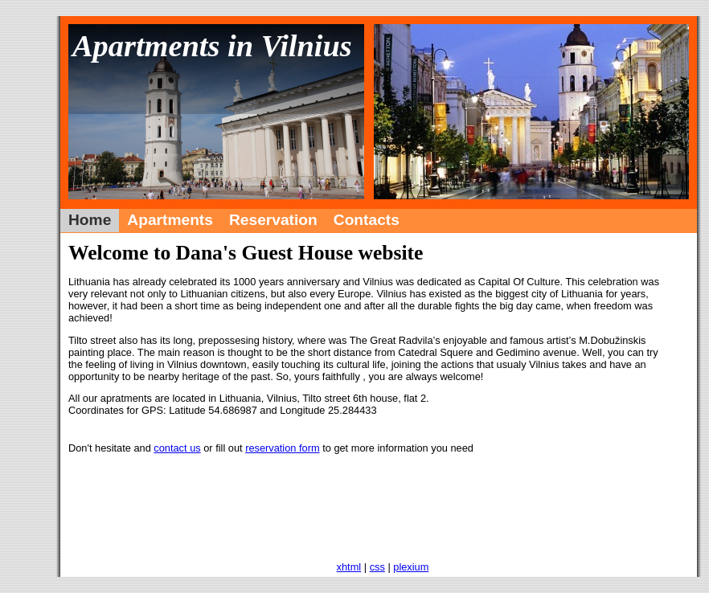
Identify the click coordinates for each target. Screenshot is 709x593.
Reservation (273, 219)
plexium (410, 567)
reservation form (282, 448)
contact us (177, 448)
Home (89, 219)
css (377, 567)
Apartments (170, 219)
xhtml (349, 567)
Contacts (367, 219)
